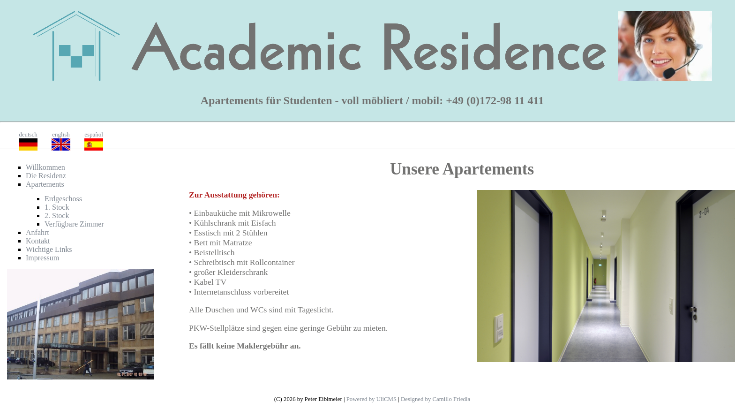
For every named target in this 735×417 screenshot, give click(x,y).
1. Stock (57, 207)
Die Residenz (46, 176)
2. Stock (57, 216)
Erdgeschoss (63, 199)
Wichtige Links (49, 249)
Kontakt (38, 241)
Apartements (45, 184)
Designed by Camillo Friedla (435, 399)
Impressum (42, 258)
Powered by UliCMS (371, 399)
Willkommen (45, 167)
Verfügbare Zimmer (74, 224)
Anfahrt (37, 232)
